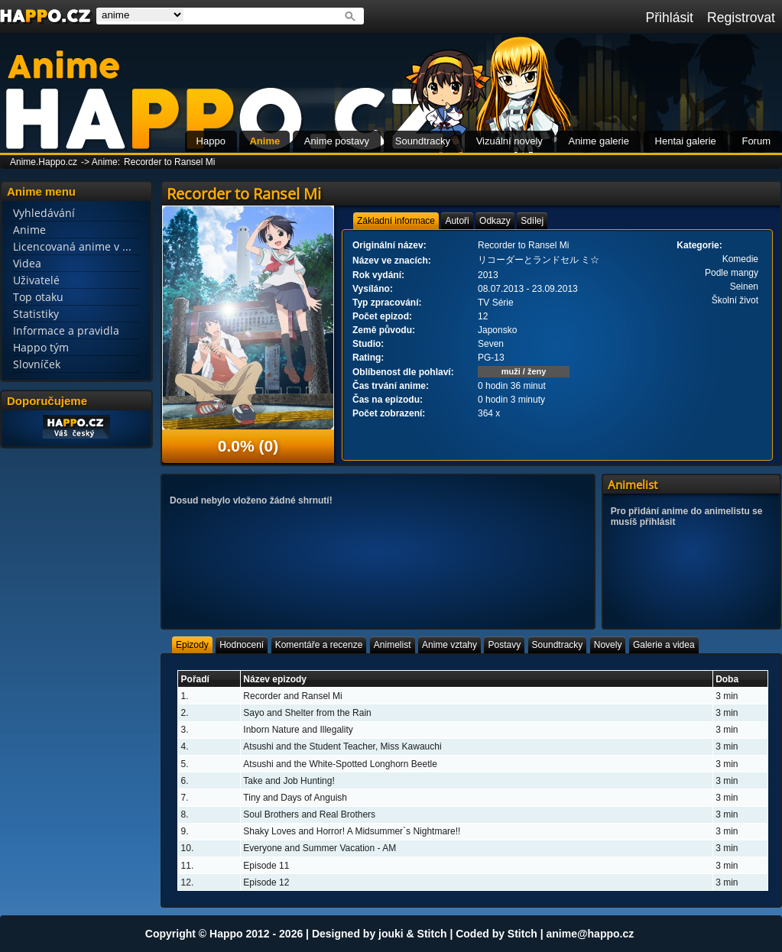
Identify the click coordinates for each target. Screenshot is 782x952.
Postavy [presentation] (504, 645)
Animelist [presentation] (392, 645)
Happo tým (41, 347)
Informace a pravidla (66, 330)
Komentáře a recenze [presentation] (319, 645)
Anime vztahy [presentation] (449, 645)
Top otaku (38, 297)
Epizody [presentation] (192, 645)
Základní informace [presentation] (396, 220)
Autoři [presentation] (457, 220)
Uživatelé (36, 280)
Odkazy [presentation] (495, 220)
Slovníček (36, 364)
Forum (756, 141)
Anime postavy (336, 141)
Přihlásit (669, 17)
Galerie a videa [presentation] (664, 645)
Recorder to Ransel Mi (169, 162)
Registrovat (741, 17)
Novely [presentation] (608, 645)
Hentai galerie (685, 141)
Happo (211, 141)
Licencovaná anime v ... (72, 246)
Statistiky (36, 313)
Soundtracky (422, 141)
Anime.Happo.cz (43, 162)
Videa (27, 263)
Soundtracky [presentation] (557, 645)
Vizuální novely (509, 141)
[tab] (396, 220)
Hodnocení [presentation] (241, 645)
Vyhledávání (44, 213)
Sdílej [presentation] (532, 220)
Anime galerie (598, 141)
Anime (264, 141)
